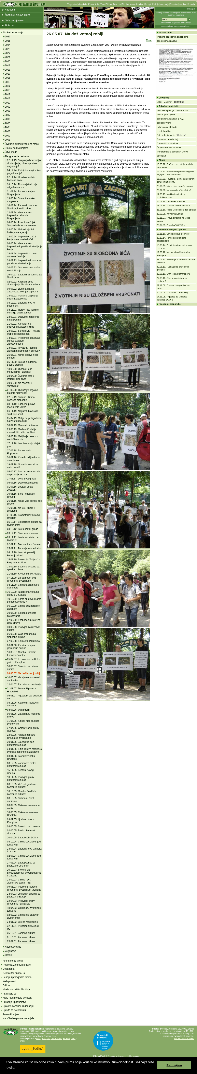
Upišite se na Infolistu (14, 1010)
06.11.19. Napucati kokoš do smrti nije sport (22, 412)
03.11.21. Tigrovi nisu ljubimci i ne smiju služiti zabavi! (23, 311)
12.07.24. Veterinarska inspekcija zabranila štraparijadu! (19, 215)
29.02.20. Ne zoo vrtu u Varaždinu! (174, 190)
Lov (119, 4)
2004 (7, 127)
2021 (7, 57)
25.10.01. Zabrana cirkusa (21, 933)
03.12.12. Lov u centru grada (22, 529)
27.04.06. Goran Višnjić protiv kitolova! (23, 729)
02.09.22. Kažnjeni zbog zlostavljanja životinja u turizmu (24, 283)
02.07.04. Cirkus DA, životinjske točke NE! (24, 857)
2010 (7, 102)
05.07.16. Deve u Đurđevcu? (22, 482)
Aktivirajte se (9, 993)
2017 (7, 73)
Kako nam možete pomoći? (17, 997)
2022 (7, 53)
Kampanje (164, 4)
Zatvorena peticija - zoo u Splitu (172, 110)
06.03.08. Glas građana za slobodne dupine (21, 635)
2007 (7, 115)
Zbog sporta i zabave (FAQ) (170, 118)
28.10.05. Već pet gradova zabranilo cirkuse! (21, 785)
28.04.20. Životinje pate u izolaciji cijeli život (20, 377)
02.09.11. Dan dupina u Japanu (24, 544)
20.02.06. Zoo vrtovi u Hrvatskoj (172, 292)
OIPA (22, 1041)
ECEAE (66, 1038)
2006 (7, 119)
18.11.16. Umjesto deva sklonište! (173, 234)
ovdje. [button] (10, 1067)
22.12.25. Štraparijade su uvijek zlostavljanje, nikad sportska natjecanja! (24, 163)
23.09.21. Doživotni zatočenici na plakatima (23, 318)
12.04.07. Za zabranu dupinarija (24, 684)
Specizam (161, 155)
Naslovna (10, 9)
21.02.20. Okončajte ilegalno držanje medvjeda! (22, 391)
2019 (7, 65)
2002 (7, 135)
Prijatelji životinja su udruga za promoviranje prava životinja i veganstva (176, 14)
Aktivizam (10, 25)
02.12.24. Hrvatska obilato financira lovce (21, 179)
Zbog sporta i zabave (17, 156)
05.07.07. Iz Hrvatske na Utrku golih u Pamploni (23, 660)
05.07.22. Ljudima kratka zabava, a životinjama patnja (22, 290)
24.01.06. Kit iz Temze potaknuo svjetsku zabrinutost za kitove (24, 750)
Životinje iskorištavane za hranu (22, 144)
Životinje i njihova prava (17, 15)
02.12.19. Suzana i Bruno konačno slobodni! (20, 398)
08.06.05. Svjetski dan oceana (23, 826)
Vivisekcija (82, 4)
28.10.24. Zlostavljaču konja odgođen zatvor (22, 186)
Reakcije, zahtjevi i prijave (17, 964)
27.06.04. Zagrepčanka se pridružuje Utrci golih (21, 864)
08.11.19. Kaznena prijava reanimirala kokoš (21, 405)
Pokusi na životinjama (16, 148)
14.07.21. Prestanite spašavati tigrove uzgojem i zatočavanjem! (23, 340)
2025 (7, 40)
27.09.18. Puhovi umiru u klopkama (20, 452)
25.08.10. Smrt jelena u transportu (173, 274)
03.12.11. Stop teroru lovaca (22, 533)
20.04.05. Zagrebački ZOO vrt (23, 837)
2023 (7, 49)
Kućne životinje (136, 4)
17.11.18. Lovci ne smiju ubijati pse (23, 445)
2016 (7, 77)
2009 (7, 106)
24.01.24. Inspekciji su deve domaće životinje (22, 255)
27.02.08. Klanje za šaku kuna (23, 641)
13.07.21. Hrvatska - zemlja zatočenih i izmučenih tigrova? (23, 349)
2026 (7, 36)
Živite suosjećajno (14, 20)
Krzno (91, 4)
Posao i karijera (11, 1014)
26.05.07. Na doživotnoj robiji (24, 673)
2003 (7, 131)
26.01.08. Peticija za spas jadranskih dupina (21, 647)
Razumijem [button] (174, 1065)
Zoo (115, 4)
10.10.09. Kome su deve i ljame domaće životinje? (24, 600)
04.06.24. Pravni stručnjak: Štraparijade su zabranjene (21, 224)
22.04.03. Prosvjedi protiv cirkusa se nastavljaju (20, 902)
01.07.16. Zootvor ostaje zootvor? (173, 205)
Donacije (191, 4)
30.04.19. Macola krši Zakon (22, 425)
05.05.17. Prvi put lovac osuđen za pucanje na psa (24, 473)
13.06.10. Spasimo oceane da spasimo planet (23, 568)
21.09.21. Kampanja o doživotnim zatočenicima (20, 325)
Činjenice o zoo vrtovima (169, 147)
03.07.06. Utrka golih (18, 709)
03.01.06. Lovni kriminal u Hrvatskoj (21, 757)
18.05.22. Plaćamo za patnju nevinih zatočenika (22, 297)
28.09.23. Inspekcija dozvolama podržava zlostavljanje (24, 262)
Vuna (102, 4)
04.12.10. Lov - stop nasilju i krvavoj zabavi (22, 554)
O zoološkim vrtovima (167, 143)
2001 (7, 139)
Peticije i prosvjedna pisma (17, 977)
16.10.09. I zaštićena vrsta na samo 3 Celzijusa (23, 593)
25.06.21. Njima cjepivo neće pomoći (175, 186)
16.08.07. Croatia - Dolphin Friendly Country (21, 653)
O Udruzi (7, 985)
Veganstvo (72, 4)
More (149, 40)
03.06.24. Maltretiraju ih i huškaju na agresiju (20, 231)
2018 (7, 69)
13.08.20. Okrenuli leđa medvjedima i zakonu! (19, 370)
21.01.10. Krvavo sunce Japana (24, 573)
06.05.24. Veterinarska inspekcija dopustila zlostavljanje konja (24, 246)
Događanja (8, 968)
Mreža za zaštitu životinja (16, 989)
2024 (7, 44)
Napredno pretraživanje (181, 23)
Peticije (155, 4)
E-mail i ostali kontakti (184, 1038)
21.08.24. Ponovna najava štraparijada (21, 193)
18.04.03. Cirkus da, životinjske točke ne (24, 909)
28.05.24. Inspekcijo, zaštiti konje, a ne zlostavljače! (21, 238)
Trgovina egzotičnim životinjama (172, 37)
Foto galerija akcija (166, 135)
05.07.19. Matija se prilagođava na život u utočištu (24, 419)
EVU (38, 1038)
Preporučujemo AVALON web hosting (176, 26)
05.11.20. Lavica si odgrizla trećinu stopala (22, 363)
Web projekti (9, 981)
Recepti (147, 4)
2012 (7, 94)
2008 (7, 110)
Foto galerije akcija (13, 960)
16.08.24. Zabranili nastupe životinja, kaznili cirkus (22, 207)
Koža (97, 4)
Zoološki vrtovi (164, 123)
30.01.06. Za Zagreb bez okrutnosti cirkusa (20, 743)
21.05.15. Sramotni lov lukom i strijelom (23, 516)
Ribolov (125, 4)
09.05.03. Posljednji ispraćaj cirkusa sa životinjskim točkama (24, 888)
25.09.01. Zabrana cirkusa (21, 941)
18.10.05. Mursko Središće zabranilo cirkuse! (21, 793)
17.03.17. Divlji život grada (21, 478)
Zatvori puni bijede (166, 114)
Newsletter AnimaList (14, 973)
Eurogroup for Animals (52, 1038)
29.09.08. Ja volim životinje (170, 214)
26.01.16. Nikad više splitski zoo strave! (176, 209)
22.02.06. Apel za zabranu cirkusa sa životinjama (21, 736)
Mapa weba (166, 23)
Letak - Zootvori (164, 102)
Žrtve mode (11, 152)
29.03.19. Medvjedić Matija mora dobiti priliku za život (21, 431)
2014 (7, 86)
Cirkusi (109, 4)
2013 (7, 90)
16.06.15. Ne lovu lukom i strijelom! (20, 509)
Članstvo (174, 4)
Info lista (182, 4)
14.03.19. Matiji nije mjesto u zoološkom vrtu (22, 438)
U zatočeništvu (164, 131)
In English (191, 9)
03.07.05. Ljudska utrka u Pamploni (20, 821)
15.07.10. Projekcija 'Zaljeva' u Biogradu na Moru (23, 561)
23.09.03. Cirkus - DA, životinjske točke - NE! (19, 881)
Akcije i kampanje (13, 32)
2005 (7, 123)
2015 (7, 82)
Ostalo (8, 955)
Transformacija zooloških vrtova (172, 151)
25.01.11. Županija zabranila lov (24, 548)
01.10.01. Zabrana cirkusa (21, 937)
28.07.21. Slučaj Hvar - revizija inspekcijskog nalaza (23, 332)
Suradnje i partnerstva (14, 1002)
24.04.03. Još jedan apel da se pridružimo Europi (23, 895)
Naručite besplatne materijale (18, 1018)
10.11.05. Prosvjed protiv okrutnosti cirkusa (20, 778)
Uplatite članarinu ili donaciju (18, 1006)
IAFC (73, 1038)
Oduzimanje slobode (167, 127)
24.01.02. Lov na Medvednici (22, 922)
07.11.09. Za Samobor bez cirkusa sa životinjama (21, 579)
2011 (7, 98)
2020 (7, 61)
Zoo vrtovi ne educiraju (168, 139)
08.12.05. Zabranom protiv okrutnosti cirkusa (21, 764)
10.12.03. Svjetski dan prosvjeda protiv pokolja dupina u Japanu (24, 872)
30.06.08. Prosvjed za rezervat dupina (23, 628)
